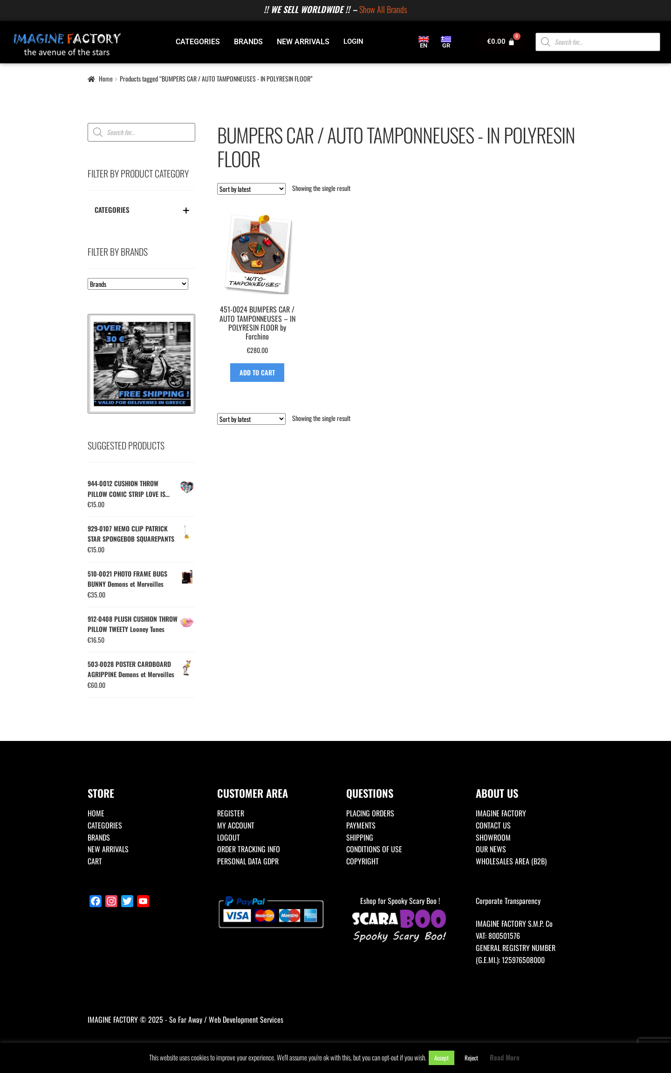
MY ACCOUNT (235, 825)
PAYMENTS (361, 825)
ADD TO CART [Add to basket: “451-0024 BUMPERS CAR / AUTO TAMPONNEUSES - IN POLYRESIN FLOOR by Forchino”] (257, 372)
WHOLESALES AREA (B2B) (511, 861)
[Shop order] (251, 189)
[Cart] (500, 41)
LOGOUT (228, 837)
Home (106, 78)
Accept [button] (441, 1057)
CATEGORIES (198, 41)
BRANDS (248, 41)
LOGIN (353, 41)
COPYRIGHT (362, 861)
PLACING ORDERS (370, 813)
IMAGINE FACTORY (501, 813)
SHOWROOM (493, 837)
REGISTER (230, 813)
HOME (96, 813)
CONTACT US (493, 825)
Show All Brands (383, 9)
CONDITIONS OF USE (374, 849)
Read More (505, 1057)
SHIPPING (359, 837)
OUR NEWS (491, 849)
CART (95, 861)
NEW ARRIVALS (303, 41)
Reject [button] (471, 1057)
